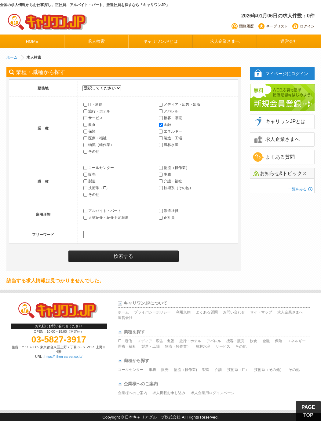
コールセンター (98, 168)
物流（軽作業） (98, 145)
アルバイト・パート (102, 211)
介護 (218, 370)
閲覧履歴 (246, 26)
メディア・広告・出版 (179, 105)
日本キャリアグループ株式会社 (153, 417)
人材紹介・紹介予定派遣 (106, 218)
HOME (32, 41)
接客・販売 (170, 118)
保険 (89, 132)
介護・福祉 (170, 181)
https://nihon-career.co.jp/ (63, 356)
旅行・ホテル (96, 111)
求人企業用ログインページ (213, 393)
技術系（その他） (176, 188)
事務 (165, 175)
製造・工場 (170, 138)
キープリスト (277, 26)
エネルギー (170, 132)
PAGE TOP (308, 411)
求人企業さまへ (225, 41)
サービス (93, 118)
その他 (91, 152)
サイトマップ (261, 312)
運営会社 (288, 41)
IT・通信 (93, 105)
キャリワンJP (48, 21)
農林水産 (168, 145)
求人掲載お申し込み (168, 393)
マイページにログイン (286, 73)
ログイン (307, 26)
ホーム (11, 57)
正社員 (167, 218)
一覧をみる (297, 189)
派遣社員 (168, 211)
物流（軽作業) (185, 370)
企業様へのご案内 (132, 393)
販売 (89, 175)
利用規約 (183, 312)
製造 (89, 181)
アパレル (168, 111)
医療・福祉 (95, 138)
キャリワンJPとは (160, 41)
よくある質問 (280, 156)
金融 (165, 125)
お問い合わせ (234, 312)
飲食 (89, 125)
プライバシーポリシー (152, 312)
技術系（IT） (96, 188)
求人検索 (96, 41)
